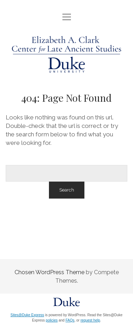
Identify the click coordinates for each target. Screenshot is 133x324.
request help (90, 320)
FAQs (70, 320)
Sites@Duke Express (27, 315)
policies (51, 320)
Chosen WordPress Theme (49, 272)
